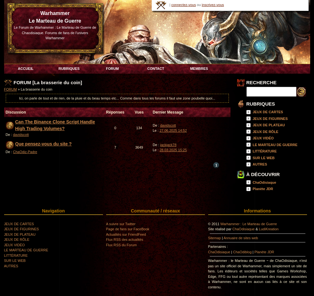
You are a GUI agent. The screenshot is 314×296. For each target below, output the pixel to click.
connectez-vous (183, 5)
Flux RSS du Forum (121, 245)
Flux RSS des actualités (124, 239)
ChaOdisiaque (264, 182)
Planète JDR (263, 189)
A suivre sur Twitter (121, 224)
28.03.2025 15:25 (173, 150)
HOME (161, 5)
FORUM (10, 89)
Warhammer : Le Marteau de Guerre (248, 224)
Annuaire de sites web (240, 238)
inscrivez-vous (213, 5)
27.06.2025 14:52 (173, 130)
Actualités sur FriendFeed (126, 234)
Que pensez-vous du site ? (43, 143)
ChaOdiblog (242, 252)
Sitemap (214, 238)
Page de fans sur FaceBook (128, 229)
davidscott (21, 135)
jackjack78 (168, 145)
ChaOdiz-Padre (25, 152)
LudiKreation (269, 229)
